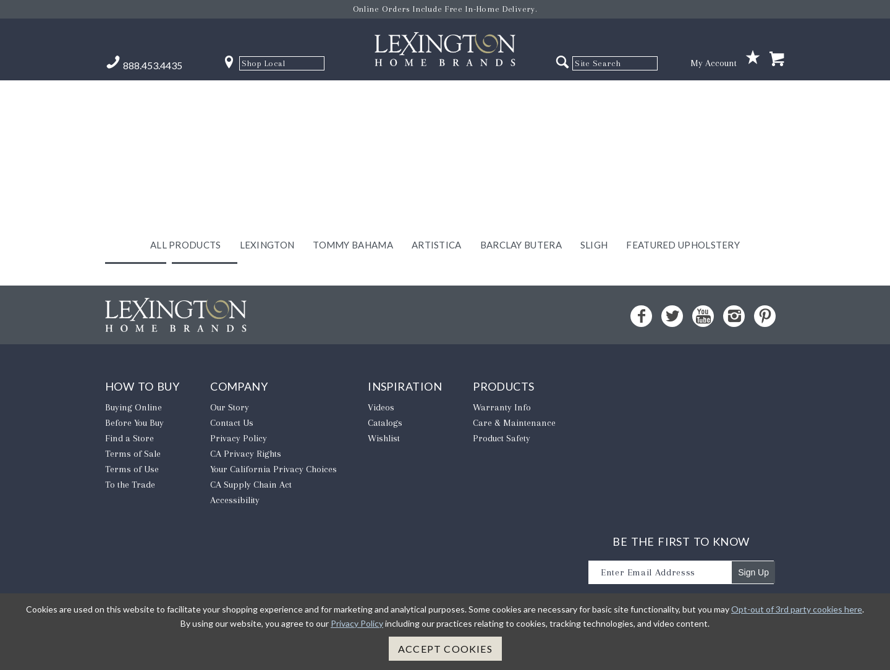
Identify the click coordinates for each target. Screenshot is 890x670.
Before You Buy (134, 430)
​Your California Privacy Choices (273, 476)
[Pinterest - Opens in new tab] (765, 323)
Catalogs (385, 430)
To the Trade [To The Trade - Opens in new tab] (130, 492)
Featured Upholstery (683, 97)
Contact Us (231, 430)
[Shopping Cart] (777, 59)
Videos (381, 414)
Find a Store (129, 445)
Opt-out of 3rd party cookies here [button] (796, 609)
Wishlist (384, 445)
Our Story (229, 414)
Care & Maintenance (514, 430)
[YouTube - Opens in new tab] (703, 323)
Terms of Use (132, 476)
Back (136, 253)
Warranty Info (502, 414)
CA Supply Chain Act (251, 492)
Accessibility (235, 507)
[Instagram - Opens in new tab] (734, 323)
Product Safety (501, 445)
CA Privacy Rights (245, 461)
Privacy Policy (238, 445)
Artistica (437, 97)
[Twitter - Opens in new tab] (672, 323)
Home (204, 253)
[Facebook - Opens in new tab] (641, 323)
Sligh (594, 97)
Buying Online (133, 414)
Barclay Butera (521, 97)
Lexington (267, 97)
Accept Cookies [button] (445, 649)
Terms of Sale (133, 461)
